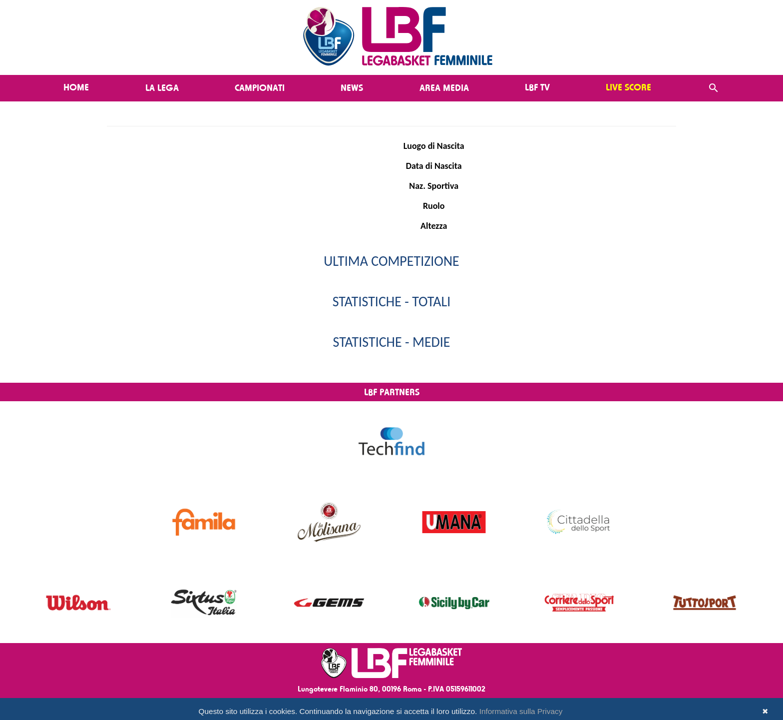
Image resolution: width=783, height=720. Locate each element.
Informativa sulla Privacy (521, 711)
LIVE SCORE (628, 87)
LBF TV (537, 87)
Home (76, 87)
